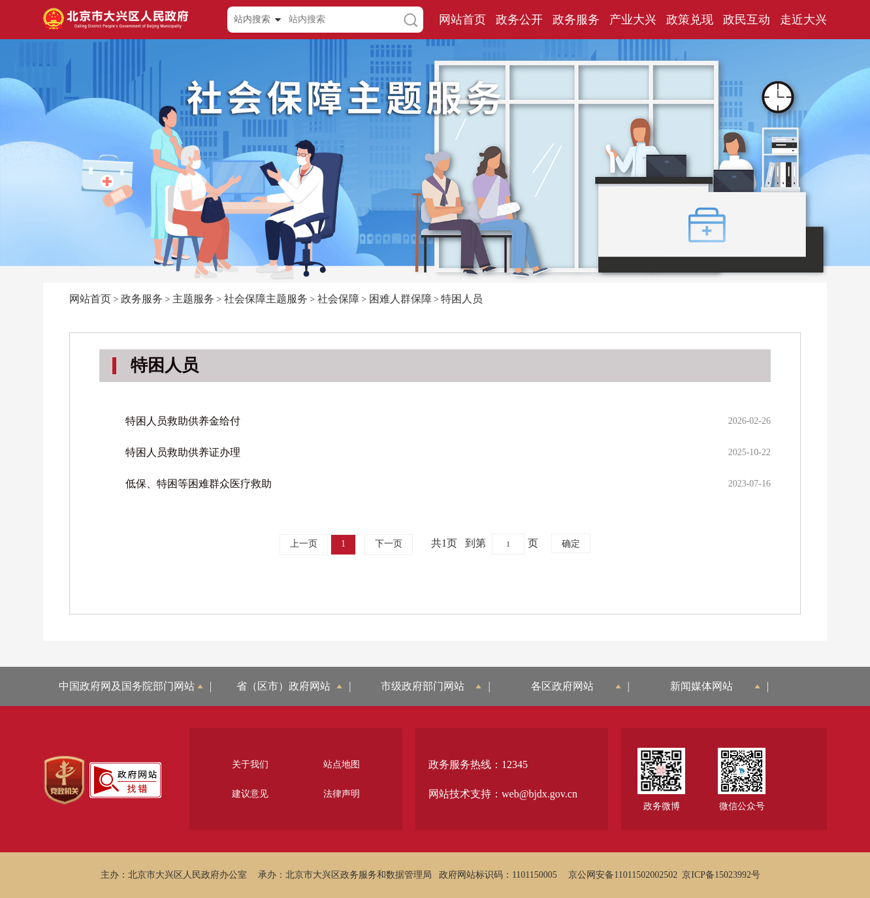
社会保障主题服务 (266, 298)
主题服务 (193, 298)
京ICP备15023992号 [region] (721, 875)
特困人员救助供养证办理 (182, 452)
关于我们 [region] (250, 764)
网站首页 (462, 19)
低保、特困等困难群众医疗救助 (198, 483)
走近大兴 (803, 19)
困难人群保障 (400, 298)
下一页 (388, 544)
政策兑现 (689, 19)
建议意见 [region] (250, 794)
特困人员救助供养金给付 (182, 420)
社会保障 (338, 298)
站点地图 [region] (341, 764)
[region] (64, 780)
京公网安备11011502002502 (622, 875)
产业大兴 (632, 19)
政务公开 (519, 19)
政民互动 (746, 19)
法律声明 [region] (341, 794)
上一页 (303, 544)
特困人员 (462, 298)
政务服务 (576, 19)
